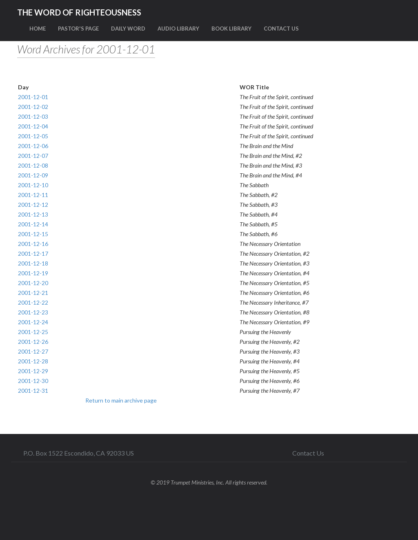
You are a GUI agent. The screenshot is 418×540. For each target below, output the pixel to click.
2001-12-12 (33, 204)
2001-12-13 (33, 214)
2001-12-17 (33, 253)
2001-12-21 (33, 292)
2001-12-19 (33, 273)
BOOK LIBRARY (231, 28)
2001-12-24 (33, 322)
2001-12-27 (33, 351)
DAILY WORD (128, 28)
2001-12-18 (33, 263)
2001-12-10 (33, 184)
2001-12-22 (33, 302)
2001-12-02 (33, 106)
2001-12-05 (33, 136)
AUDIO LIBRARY (178, 28)
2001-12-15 (33, 233)
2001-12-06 (33, 145)
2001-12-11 (33, 194)
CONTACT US (281, 28)
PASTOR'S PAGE (78, 28)
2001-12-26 (33, 341)
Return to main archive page (121, 400)
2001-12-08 (33, 165)
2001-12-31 (33, 390)
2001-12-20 (33, 282)
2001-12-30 (33, 380)
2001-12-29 (33, 370)
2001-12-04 (33, 126)
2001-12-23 (33, 312)
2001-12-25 (33, 331)
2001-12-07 (33, 155)
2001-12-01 (33, 96)
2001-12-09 (33, 175)
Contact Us (308, 453)
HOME (37, 28)
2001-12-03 (33, 116)
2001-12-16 (33, 243)
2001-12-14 (33, 224)
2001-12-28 (33, 361)
